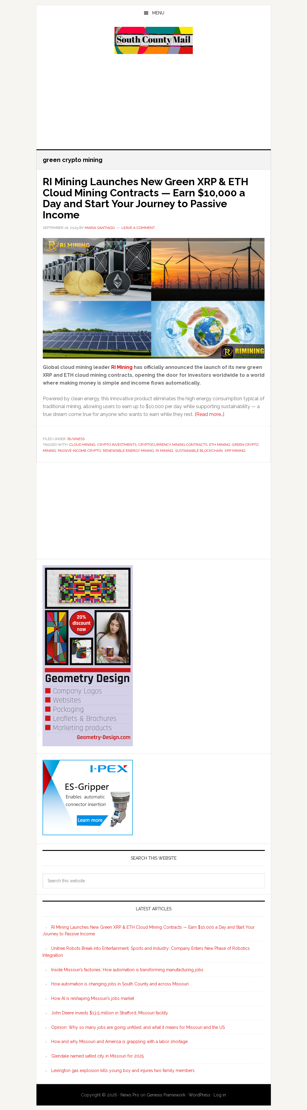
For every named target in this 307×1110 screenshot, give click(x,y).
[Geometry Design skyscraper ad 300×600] (87, 742)
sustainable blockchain (199, 450)
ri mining (164, 450)
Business (76, 438)
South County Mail (153, 40)
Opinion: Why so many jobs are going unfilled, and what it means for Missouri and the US (138, 1026)
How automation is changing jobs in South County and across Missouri (120, 983)
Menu (158, 13)
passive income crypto (79, 450)
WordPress (199, 1094)
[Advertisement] (153, 101)
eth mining (219, 444)
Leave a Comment (138, 227)
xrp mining (235, 450)
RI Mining (122, 366)
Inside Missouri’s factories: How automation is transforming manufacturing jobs (127, 968)
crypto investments (116, 444)
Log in (220, 1094)
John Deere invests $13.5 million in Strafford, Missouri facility (109, 1012)
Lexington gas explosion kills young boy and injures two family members (123, 1069)
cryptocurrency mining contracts (172, 444)
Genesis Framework (166, 1094)
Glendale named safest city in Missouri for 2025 (97, 1055)
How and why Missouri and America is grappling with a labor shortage (119, 1041)
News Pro (130, 1094)
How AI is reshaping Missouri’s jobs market (92, 997)
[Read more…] (209, 413)
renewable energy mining (128, 450)
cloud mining (82, 444)
